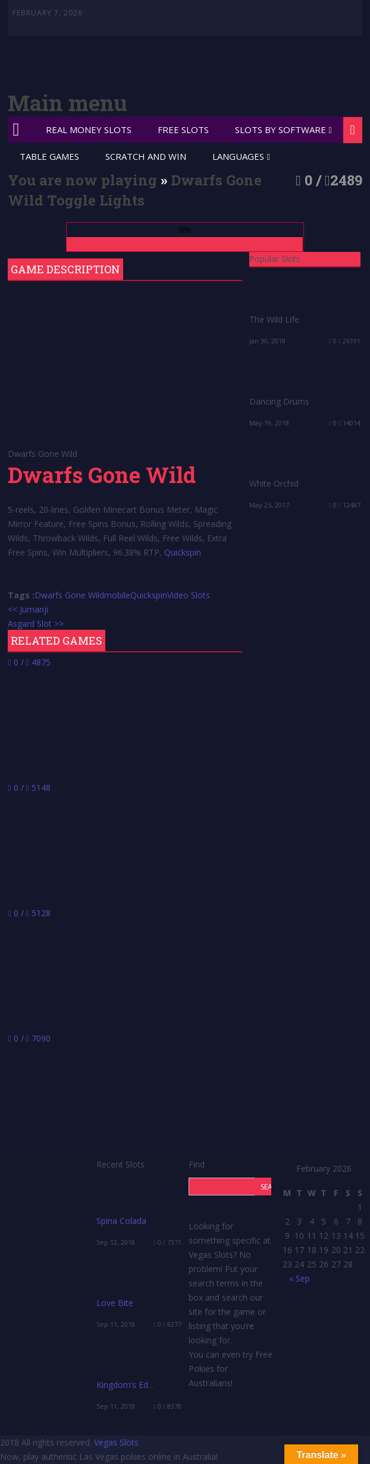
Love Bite (114, 1302)
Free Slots (183, 129)
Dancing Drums (279, 401)
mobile (117, 595)
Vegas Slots (116, 1442)
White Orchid (274, 483)
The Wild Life (274, 319)
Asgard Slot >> (36, 623)
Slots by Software (280, 129)
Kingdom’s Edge (127, 1384)
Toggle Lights (96, 200)
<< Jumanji (28, 609)
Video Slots (188, 595)
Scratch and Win (145, 156)
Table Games (49, 156)
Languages (238, 156)
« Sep (299, 1278)
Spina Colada (121, 1220)
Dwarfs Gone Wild (69, 595)
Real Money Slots (88, 129)
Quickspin (182, 552)
